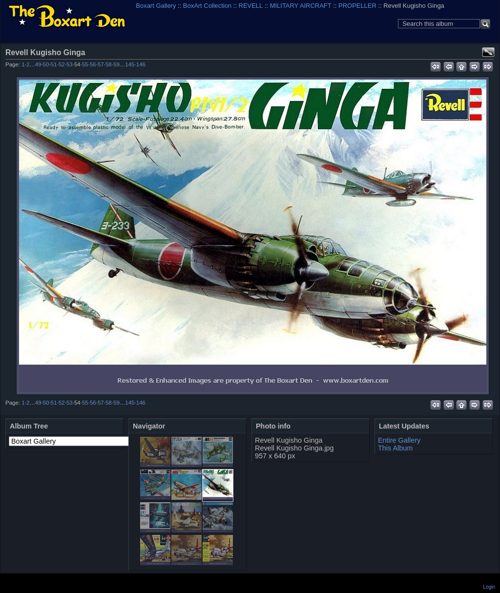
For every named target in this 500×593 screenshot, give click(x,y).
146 (141, 64)
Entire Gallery (399, 440)
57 (101, 64)
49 (38, 64)
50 (46, 64)
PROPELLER (357, 5)
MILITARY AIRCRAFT (301, 5)
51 (54, 64)
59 (116, 64)
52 (62, 64)
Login (489, 587)
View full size (488, 52)
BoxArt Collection (207, 5)
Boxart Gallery (156, 5)
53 (69, 64)
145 (129, 64)
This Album (395, 448)
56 (93, 64)
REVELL (251, 5)
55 (85, 64)
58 (108, 64)
